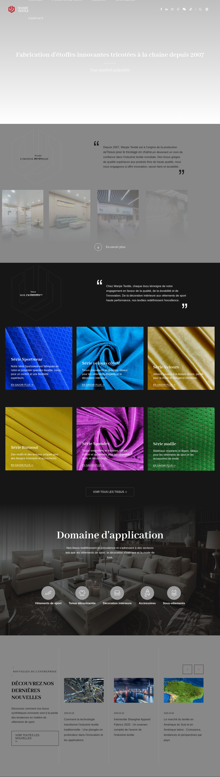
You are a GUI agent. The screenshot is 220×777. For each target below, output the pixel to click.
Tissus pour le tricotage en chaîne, (129, 158)
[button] (187, 669)
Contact (35, 18)
